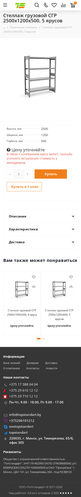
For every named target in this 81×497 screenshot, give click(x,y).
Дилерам (33, 363)
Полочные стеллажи (23, 27)
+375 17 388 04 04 (23, 384)
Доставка (51, 363)
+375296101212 (21, 420)
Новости (51, 368)
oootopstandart (21, 426)
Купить (51, 174)
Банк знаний (11, 363)
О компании (11, 368)
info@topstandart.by (25, 414)
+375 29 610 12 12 (23, 390)
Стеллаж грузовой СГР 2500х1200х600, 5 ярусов (59, 315)
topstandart (18, 432)
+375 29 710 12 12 (23, 396)
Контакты (32, 368)
